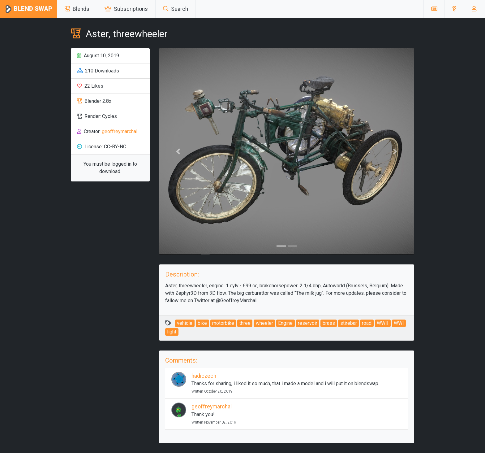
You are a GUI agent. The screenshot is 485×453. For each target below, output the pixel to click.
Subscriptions (126, 9)
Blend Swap (28, 9)
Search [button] (175, 9)
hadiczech (203, 376)
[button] (454, 8)
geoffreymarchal (119, 131)
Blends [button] (77, 9)
